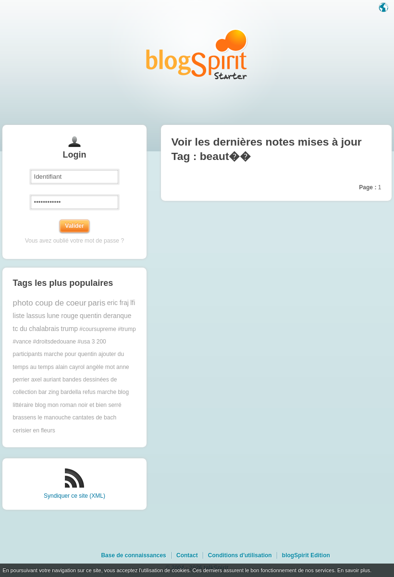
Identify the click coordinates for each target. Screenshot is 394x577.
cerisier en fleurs (34, 430)
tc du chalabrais (36, 328)
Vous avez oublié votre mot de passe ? (74, 240)
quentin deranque (105, 315)
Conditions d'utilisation (240, 555)
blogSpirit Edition (306, 555)
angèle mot (100, 367)
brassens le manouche (42, 417)
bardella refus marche (88, 392)
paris (96, 302)
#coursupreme (97, 329)
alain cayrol (70, 367)
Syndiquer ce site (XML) (74, 495)
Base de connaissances (133, 555)
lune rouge (62, 315)
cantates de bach (94, 417)
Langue (384, 8)
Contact (187, 555)
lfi (132, 303)
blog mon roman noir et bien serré (78, 405)
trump (69, 328)
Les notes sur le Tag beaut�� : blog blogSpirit (197, 54)
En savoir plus (353, 570)
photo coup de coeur (49, 302)
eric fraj (118, 303)
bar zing (48, 392)
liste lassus (29, 315)
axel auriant (46, 379)
